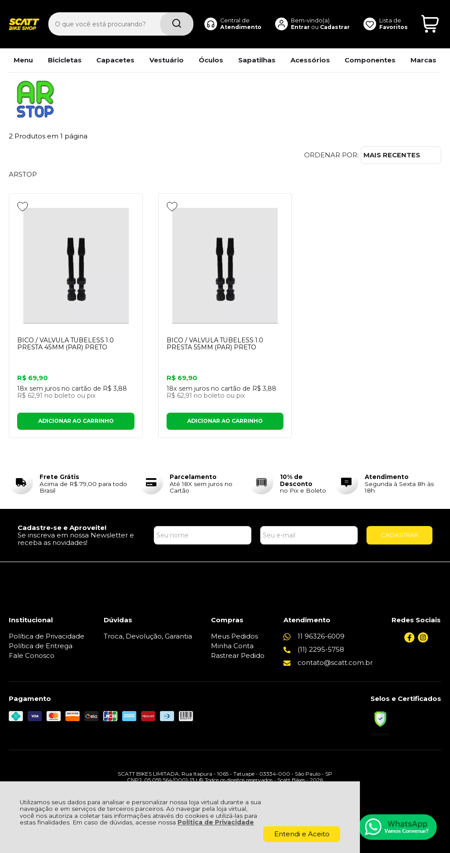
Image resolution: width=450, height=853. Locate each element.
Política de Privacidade (216, 822)
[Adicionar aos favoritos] (22, 206)
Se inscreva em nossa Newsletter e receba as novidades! (76, 539)
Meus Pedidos (234, 636)
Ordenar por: (331, 155)
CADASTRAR (399, 534)
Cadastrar (334, 24)
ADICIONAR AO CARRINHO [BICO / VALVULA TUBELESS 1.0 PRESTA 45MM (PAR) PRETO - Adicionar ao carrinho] (76, 421)
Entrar (299, 24)
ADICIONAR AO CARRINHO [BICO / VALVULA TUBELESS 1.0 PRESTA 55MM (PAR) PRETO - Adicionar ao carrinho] (225, 421)
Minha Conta (232, 646)
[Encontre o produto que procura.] (175, 21)
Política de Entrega (41, 646)
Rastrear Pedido (238, 655)
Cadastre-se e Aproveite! (62, 527)
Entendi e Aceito (302, 834)
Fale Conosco (31, 655)
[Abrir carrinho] (430, 21)
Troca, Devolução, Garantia (148, 636)
